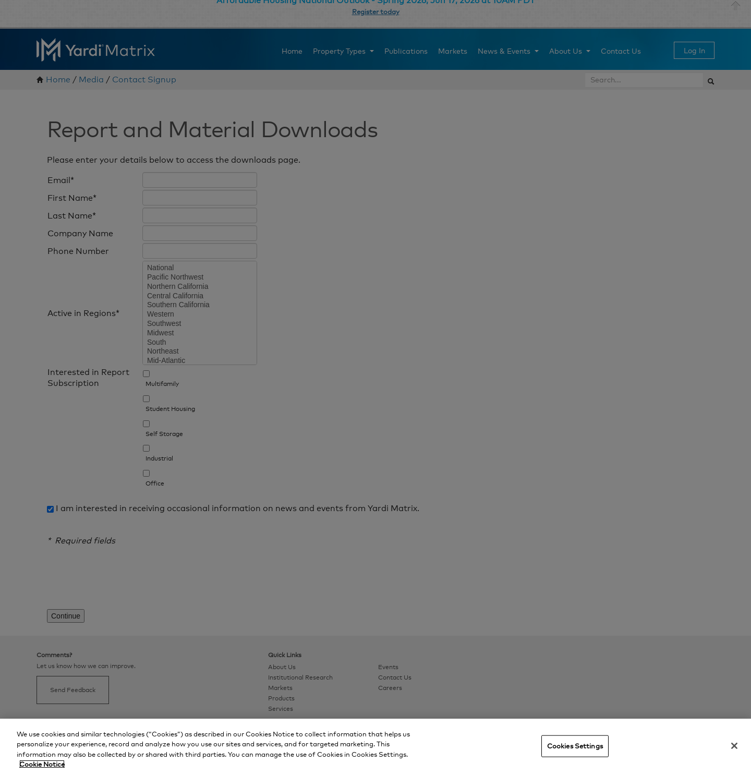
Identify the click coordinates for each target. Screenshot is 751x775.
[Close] (734, 745)
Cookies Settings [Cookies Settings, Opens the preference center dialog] (575, 746)
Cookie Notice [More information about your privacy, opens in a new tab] (42, 764)
